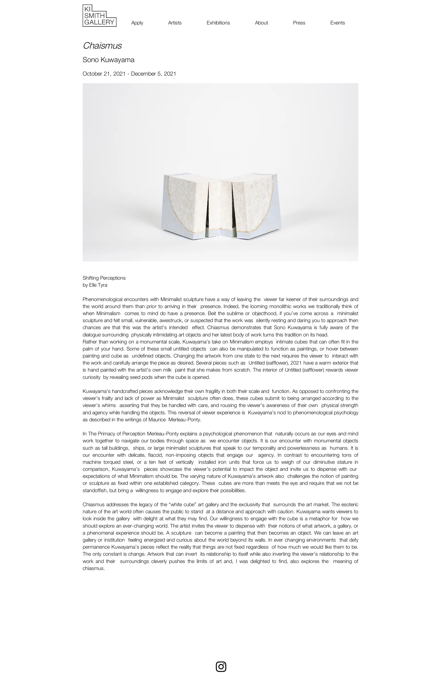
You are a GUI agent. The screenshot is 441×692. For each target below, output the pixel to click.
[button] (220, 172)
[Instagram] (221, 667)
